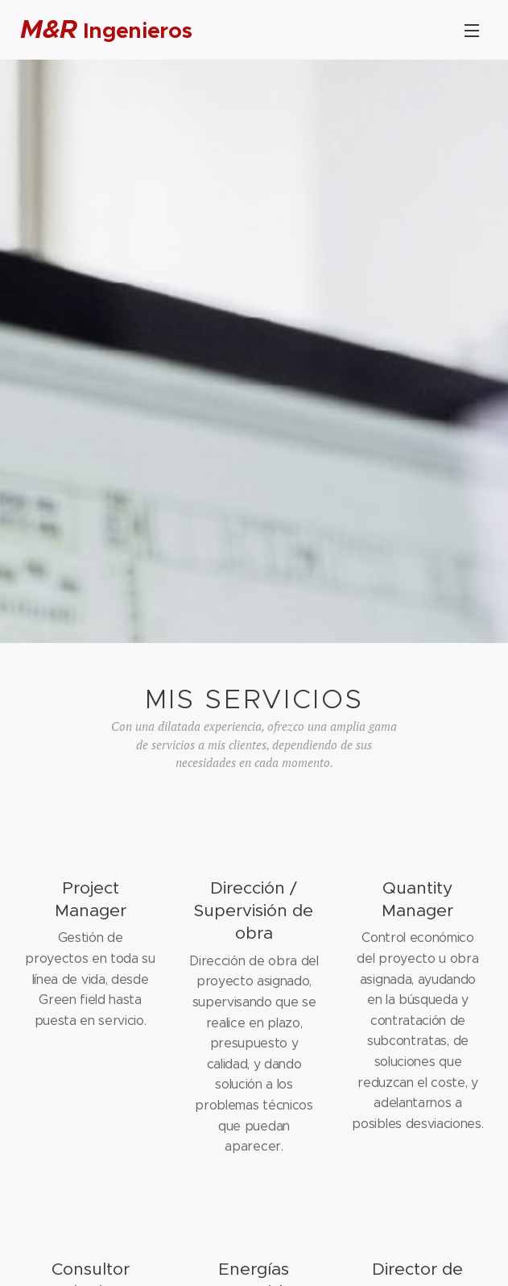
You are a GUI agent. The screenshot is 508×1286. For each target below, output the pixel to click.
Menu (472, 30)
